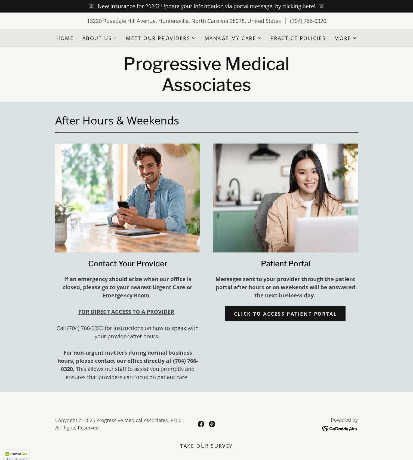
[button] (100, 38)
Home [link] (64, 38)
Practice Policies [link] (298, 38)
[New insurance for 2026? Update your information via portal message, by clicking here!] (206, 6)
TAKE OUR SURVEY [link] (206, 446)
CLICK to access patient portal (285, 313)
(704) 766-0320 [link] (308, 21)
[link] (206, 89)
